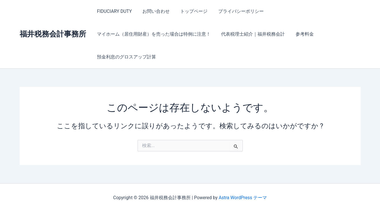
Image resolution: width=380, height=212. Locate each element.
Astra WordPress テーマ (243, 197)
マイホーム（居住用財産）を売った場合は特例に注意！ (153, 34)
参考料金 (301, 34)
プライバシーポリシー (235, 11)
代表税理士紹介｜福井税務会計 (251, 34)
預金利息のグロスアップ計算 (125, 57)
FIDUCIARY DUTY (113, 11)
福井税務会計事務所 (53, 34)
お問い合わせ (153, 11)
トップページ (190, 11)
